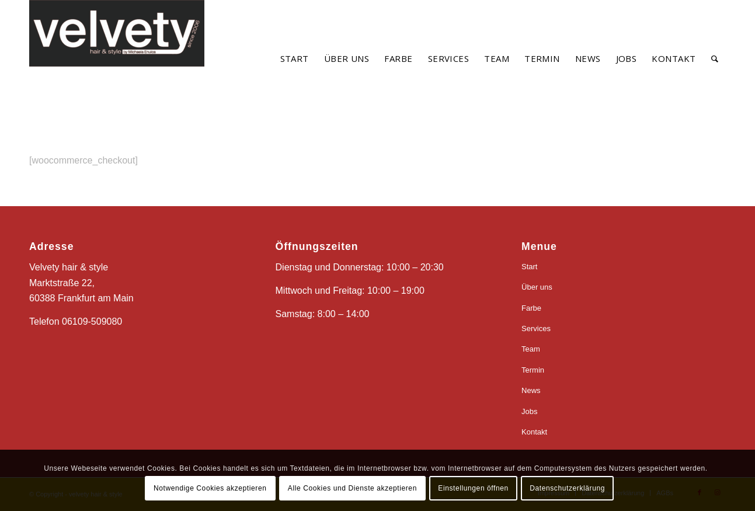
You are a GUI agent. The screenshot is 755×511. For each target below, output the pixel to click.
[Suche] (715, 58)
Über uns (536, 287)
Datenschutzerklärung (567, 488)
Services (536, 328)
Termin (532, 370)
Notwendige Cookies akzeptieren (210, 488)
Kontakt (534, 431)
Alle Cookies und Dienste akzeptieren (352, 488)
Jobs (529, 411)
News (531, 390)
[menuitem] (294, 58)
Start (529, 266)
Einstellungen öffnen (473, 488)
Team (530, 349)
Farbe (531, 308)
